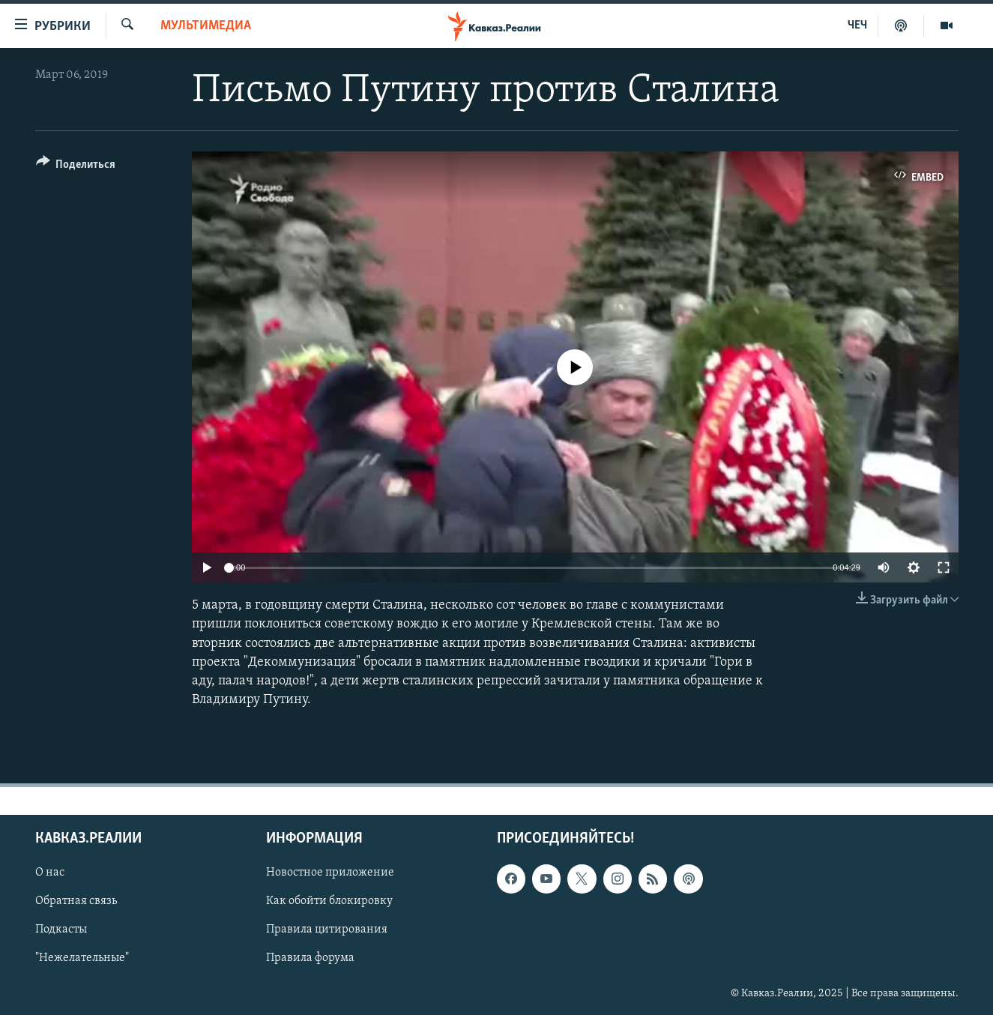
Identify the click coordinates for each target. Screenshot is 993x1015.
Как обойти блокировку (329, 902)
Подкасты (61, 930)
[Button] (76, 166)
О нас (49, 873)
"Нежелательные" (82, 959)
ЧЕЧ (857, 25)
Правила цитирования (326, 930)
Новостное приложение (330, 873)
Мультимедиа (205, 26)
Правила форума (310, 959)
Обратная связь (76, 902)
